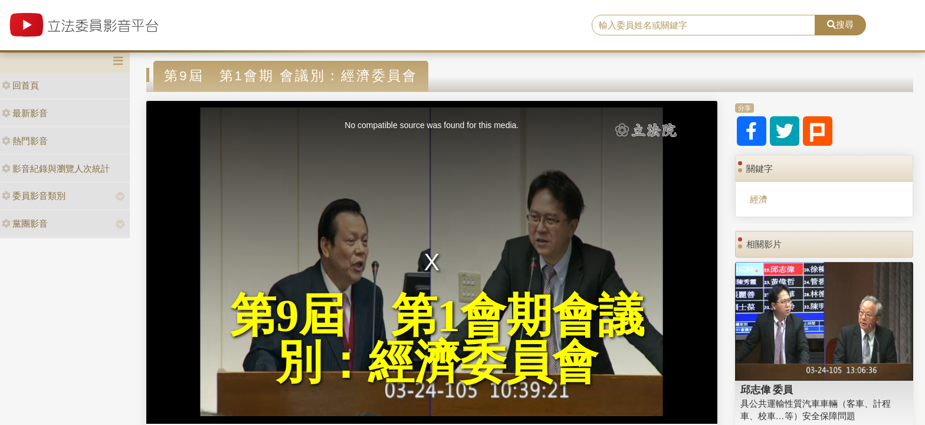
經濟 (758, 199)
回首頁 (20, 85)
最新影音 (25, 113)
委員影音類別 (33, 196)
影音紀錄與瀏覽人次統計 (56, 169)
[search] (704, 25)
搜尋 (840, 24)
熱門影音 (25, 141)
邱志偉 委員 (766, 389)
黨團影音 (25, 223)
